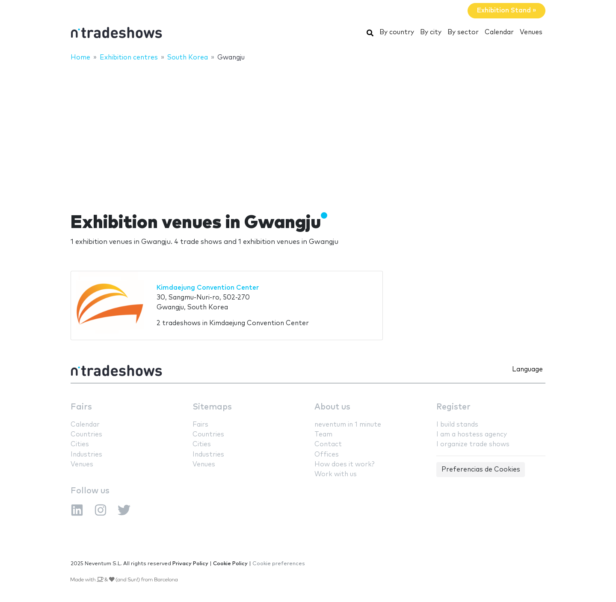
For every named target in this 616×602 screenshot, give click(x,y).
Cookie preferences (278, 563)
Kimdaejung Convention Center (208, 288)
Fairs (81, 407)
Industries (86, 454)
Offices (326, 454)
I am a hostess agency (471, 434)
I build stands (457, 424)
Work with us (335, 474)
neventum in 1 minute (347, 424)
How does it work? (344, 464)
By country (396, 32)
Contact (328, 444)
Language (527, 369)
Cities (80, 444)
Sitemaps (212, 407)
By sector (463, 32)
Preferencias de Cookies (480, 469)
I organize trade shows (472, 444)
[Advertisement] (308, 131)
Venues (531, 32)
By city (430, 32)
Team (323, 434)
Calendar (499, 32)
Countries (86, 434)
